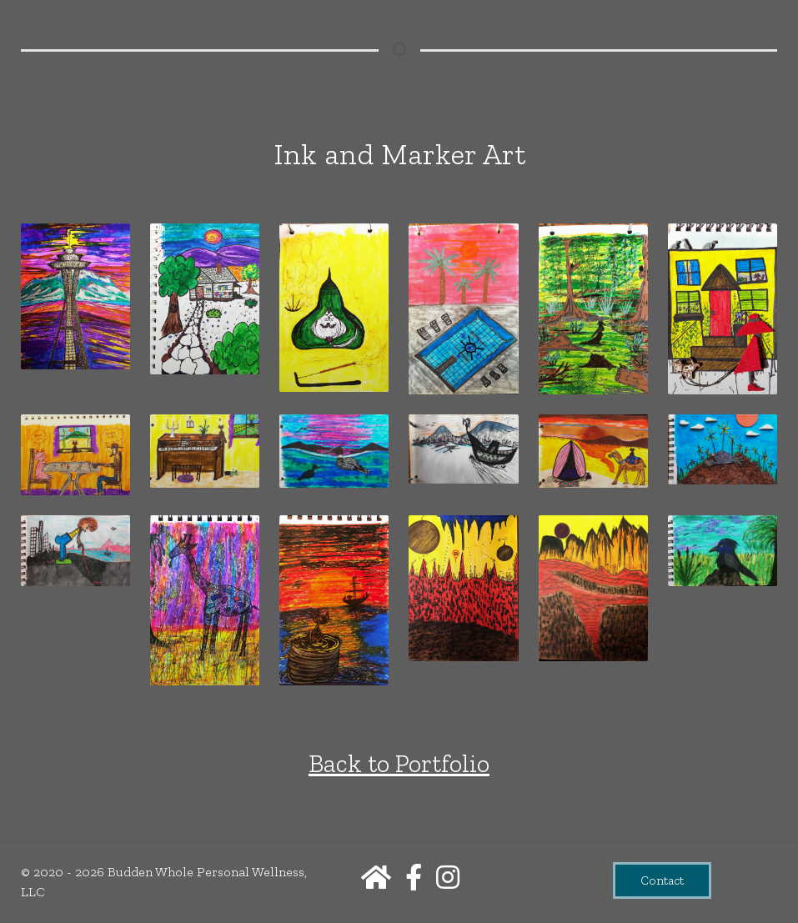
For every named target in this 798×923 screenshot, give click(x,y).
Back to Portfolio (399, 763)
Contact (662, 880)
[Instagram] (448, 878)
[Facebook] (414, 878)
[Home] (376, 878)
